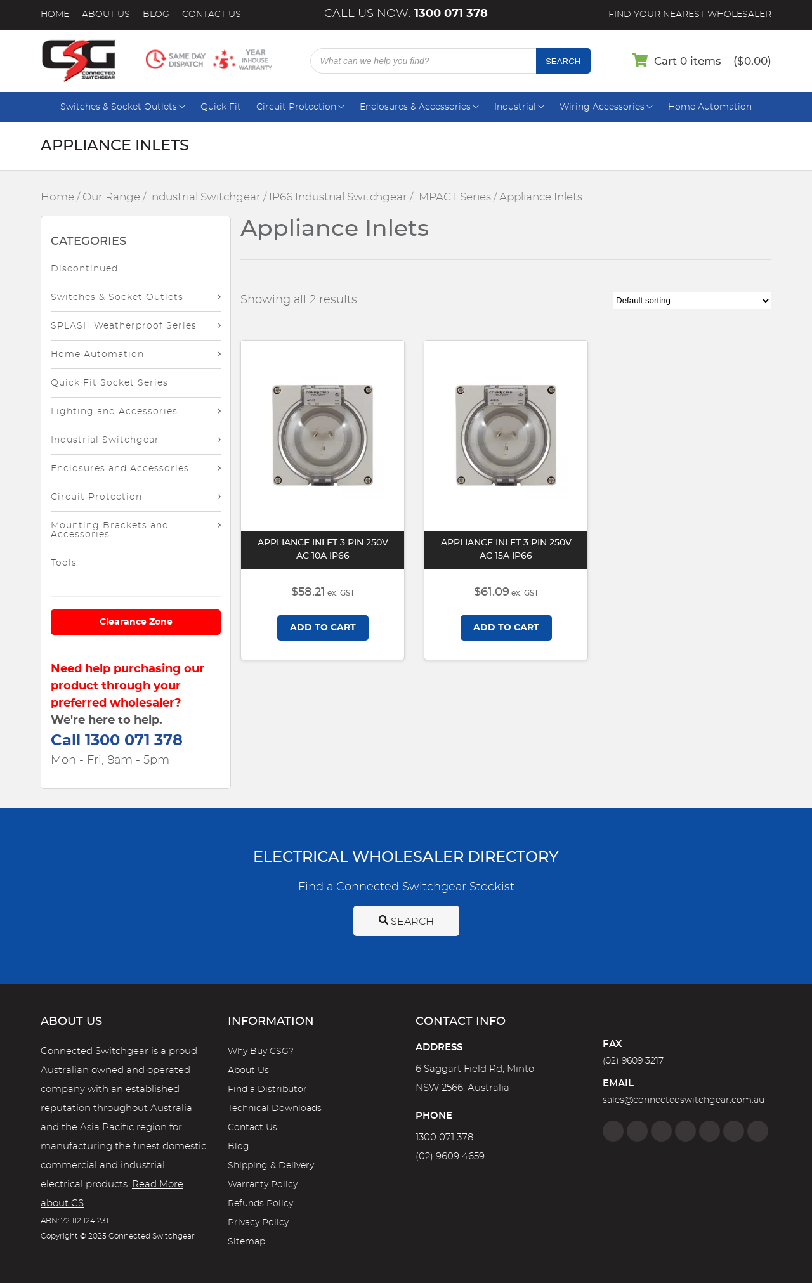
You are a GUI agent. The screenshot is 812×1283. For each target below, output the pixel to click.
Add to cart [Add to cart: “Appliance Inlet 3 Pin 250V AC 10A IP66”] (323, 627)
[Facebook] (613, 1131)
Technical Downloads (275, 1108)
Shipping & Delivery (271, 1165)
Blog (156, 14)
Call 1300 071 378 (117, 740)
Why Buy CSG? (261, 1051)
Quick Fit (220, 107)
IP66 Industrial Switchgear (338, 197)
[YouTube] (733, 1131)
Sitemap (246, 1241)
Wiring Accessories (602, 107)
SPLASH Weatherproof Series (124, 326)
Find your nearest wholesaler (689, 14)
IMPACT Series (453, 197)
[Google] (709, 1131)
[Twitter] (661, 1131)
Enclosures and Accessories (120, 468)
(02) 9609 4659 (450, 1156)
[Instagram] (637, 1131)
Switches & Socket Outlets (118, 107)
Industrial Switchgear (204, 197)
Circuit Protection (296, 107)
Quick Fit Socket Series (109, 383)
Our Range (111, 197)
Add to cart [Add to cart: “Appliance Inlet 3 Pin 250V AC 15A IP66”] (506, 627)
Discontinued (84, 268)
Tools (64, 563)
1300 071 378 (444, 1137)
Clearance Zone (136, 622)
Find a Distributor (267, 1089)
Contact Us (211, 14)
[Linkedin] (685, 1131)
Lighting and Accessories (114, 411)
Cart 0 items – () (712, 61)
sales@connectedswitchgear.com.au (683, 1100)
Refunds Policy (260, 1203)
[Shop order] (692, 300)
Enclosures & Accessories (415, 107)
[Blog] (757, 1131)
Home (55, 14)
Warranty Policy (263, 1184)
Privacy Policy (258, 1222)
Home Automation (710, 107)
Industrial (515, 107)
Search (563, 61)
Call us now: (406, 14)
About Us (106, 14)
